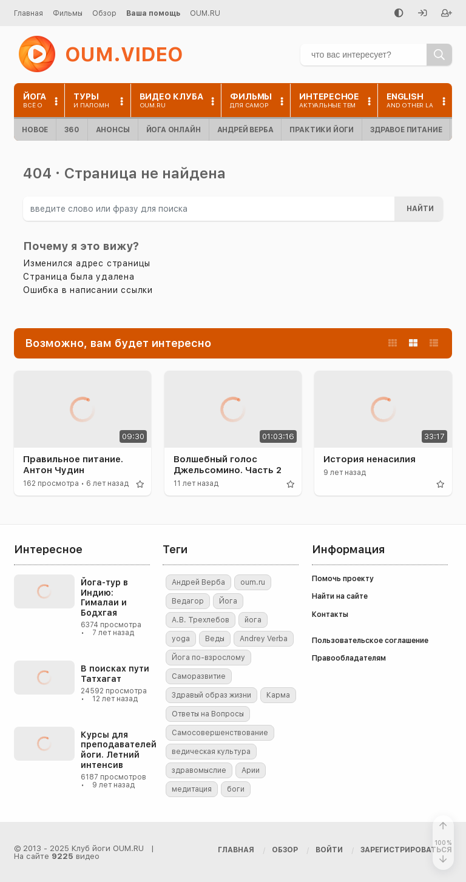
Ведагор (188, 601)
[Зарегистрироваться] (446, 14)
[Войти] (422, 14)
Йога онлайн (173, 130)
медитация (192, 789)
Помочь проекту (343, 578)
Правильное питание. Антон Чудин (73, 465)
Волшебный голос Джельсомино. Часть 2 (228, 465)
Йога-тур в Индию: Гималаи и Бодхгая (104, 597)
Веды (215, 639)
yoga (181, 639)
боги (236, 789)
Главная (28, 13)
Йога (228, 601)
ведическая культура (211, 751)
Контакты (330, 614)
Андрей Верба (245, 130)
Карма (278, 695)
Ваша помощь (153, 13)
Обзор (104, 13)
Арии (250, 770)
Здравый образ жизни (211, 695)
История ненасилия (369, 459)
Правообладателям (349, 658)
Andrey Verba (264, 639)
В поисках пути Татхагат (115, 674)
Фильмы (68, 13)
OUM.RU (205, 13)
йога (253, 620)
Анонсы (113, 130)
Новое (35, 130)
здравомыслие (199, 770)
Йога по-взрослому (208, 657)
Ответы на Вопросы (208, 714)
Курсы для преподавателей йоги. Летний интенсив (119, 750)
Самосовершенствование (220, 733)
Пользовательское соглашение (370, 640)
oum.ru (252, 582)
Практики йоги (321, 130)
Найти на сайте (340, 596)
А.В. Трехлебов (200, 620)
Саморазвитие (199, 676)
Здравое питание (406, 130)
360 (71, 130)
